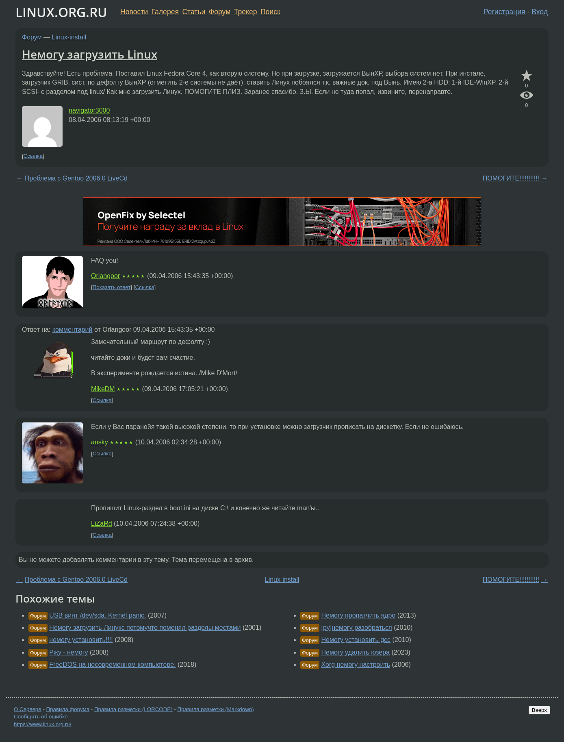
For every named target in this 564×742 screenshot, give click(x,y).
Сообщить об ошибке (41, 717)
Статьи (193, 12)
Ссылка (33, 156)
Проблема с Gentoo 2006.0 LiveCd (76, 178)
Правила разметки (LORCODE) (133, 709)
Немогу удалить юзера (355, 652)
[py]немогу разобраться (356, 627)
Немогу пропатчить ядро (358, 615)
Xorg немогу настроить (355, 664)
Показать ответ (112, 287)
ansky (99, 442)
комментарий (72, 329)
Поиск (270, 12)
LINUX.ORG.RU (61, 12)
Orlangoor (105, 275)
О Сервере (27, 709)
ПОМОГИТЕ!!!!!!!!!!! (511, 178)
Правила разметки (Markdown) (215, 709)
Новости (134, 12)
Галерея (165, 12)
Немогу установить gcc (355, 639)
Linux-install (69, 37)
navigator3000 (89, 110)
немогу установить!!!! (81, 639)
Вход (539, 12)
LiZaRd (101, 523)
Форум (219, 12)
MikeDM (103, 388)
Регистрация (504, 12)
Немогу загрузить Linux (89, 54)
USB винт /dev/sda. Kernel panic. (97, 615)
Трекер (245, 12)
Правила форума (68, 709)
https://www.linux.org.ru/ (42, 724)
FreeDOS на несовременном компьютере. (112, 664)
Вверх (539, 710)
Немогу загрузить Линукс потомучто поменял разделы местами (145, 627)
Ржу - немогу (68, 652)
